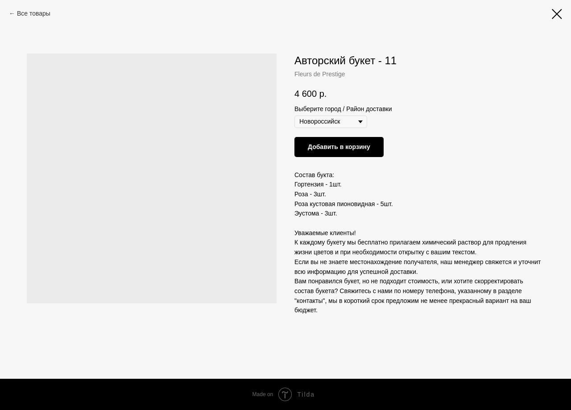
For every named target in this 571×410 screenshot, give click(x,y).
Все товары (33, 13)
